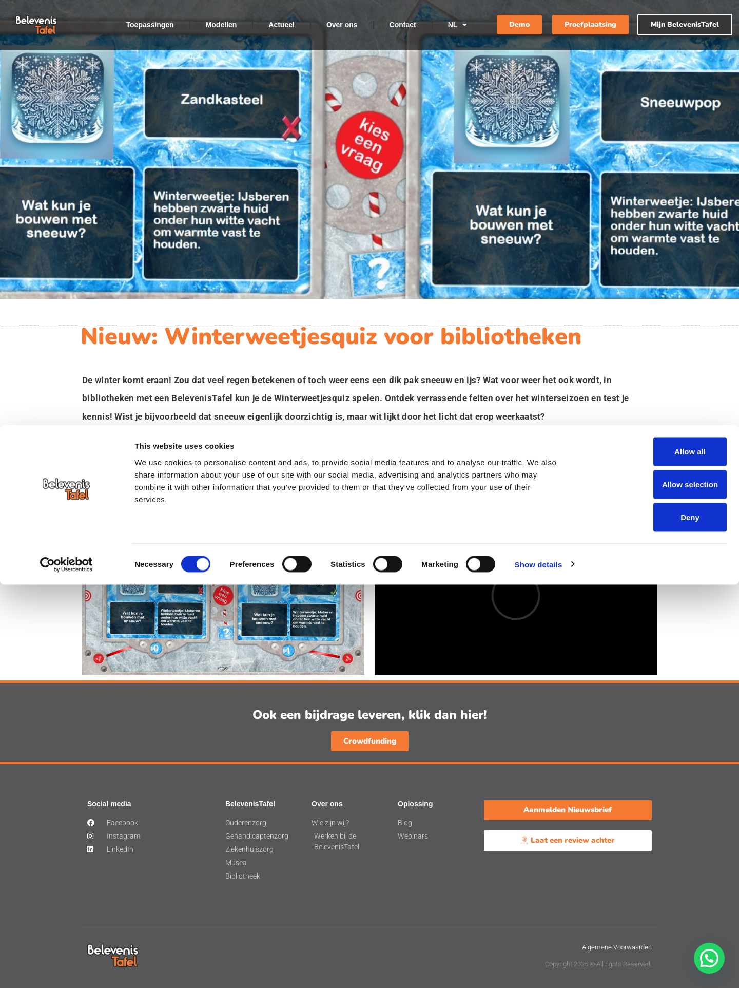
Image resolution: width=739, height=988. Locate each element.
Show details (538, 967)
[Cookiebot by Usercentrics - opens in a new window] (66, 968)
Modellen (221, 25)
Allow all (653, 854)
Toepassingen (150, 25)
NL (458, 24)
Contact (403, 25)
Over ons (342, 25)
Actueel (281, 25)
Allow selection (653, 887)
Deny (653, 920)
